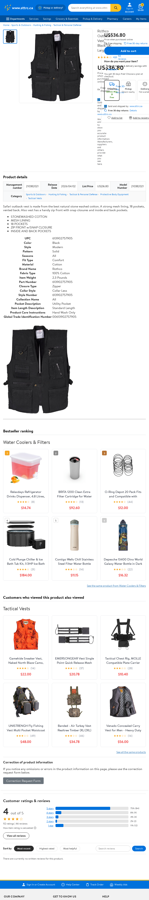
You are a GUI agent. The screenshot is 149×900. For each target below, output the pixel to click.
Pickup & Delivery (92, 18)
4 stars (50, 812)
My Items (141, 18)
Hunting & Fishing (42, 25)
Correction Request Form (23, 781)
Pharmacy (112, 18)
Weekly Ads (118, 884)
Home (6, 25)
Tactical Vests (35, 198)
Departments (15, 18)
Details (133, 110)
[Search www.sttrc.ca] (89, 8)
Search (139, 848)
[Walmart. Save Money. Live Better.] (18, 7)
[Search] (115, 8)
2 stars (50, 821)
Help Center (70, 884)
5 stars (50, 808)
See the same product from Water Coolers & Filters (116, 585)
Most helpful (70, 848)
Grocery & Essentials (67, 18)
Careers (127, 18)
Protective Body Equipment (114, 194)
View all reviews (16, 836)
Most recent (23, 848)
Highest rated (46, 848)
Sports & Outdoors (21, 25)
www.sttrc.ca (136, 106)
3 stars (50, 817)
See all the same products (131, 752)
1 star (51, 825)
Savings (47, 18)
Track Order (95, 884)
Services (33, 18)
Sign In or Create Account (38, 884)
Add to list (114, 117)
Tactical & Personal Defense (67, 25)
